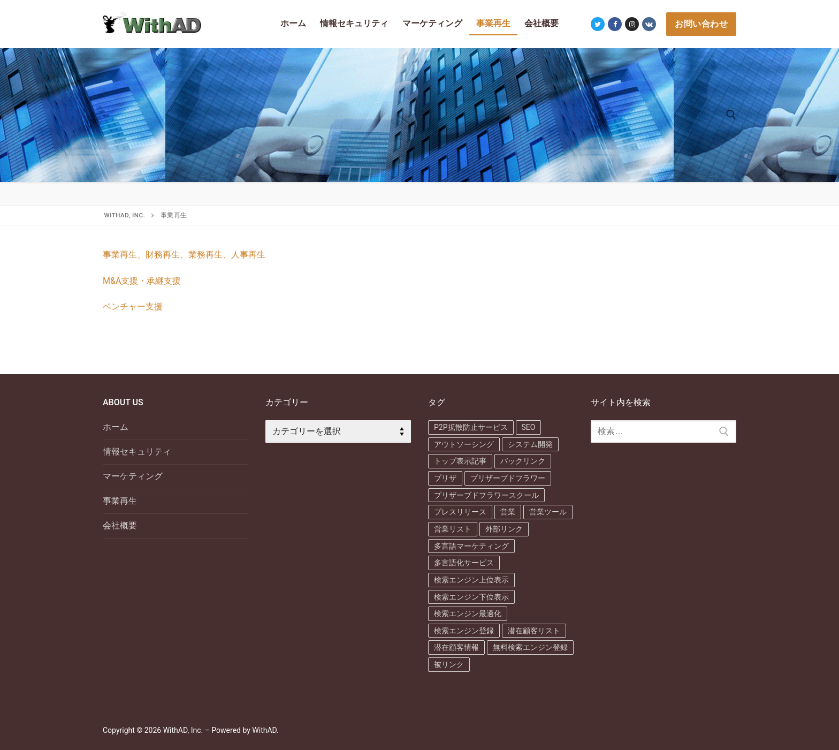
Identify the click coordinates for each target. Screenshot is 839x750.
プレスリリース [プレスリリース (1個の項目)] (460, 511)
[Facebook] (615, 24)
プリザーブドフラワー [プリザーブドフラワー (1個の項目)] (507, 478)
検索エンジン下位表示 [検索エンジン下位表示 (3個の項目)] (471, 597)
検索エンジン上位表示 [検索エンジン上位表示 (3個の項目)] (471, 579)
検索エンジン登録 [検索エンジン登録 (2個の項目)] (464, 630)
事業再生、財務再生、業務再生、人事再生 (184, 254)
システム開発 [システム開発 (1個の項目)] (530, 444)
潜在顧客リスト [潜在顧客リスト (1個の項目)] (534, 630)
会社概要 (120, 525)
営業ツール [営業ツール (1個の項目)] (548, 511)
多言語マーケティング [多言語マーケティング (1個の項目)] (471, 546)
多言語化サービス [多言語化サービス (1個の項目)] (464, 562)
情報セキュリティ (137, 451)
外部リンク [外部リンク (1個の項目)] (504, 529)
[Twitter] (598, 24)
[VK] (649, 24)
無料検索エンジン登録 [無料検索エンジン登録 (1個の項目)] (530, 647)
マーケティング (133, 476)
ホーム (115, 427)
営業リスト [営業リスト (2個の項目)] (452, 529)
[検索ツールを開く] (731, 115)
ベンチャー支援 (133, 306)
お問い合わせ (701, 24)
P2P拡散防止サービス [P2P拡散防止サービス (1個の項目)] (471, 427)
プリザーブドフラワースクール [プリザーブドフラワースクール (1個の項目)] (486, 495)
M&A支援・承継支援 (142, 281)
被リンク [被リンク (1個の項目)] (449, 664)
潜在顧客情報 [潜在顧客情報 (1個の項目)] (456, 647)
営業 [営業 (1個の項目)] (507, 511)
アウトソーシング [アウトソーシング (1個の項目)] (464, 444)
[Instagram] (632, 24)
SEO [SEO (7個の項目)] (529, 427)
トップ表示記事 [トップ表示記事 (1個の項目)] (460, 461)
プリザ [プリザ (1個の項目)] (445, 478)
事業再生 (120, 501)
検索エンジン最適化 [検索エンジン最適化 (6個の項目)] (467, 613)
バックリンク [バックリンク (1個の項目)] (522, 461)
